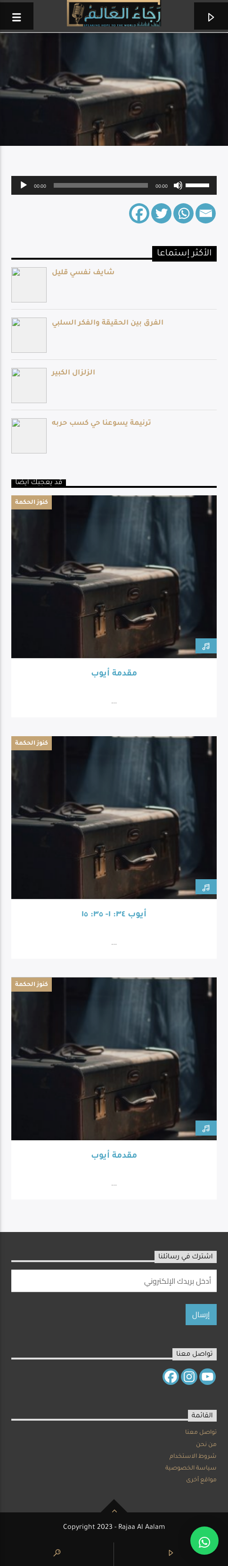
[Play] (23, 185)
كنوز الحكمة (31, 503)
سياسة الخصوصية (191, 1468)
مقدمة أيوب (114, 674)
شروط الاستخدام (193, 1457)
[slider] (101, 185)
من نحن (206, 1445)
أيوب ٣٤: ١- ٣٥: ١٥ (114, 915)
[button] (204, 1540)
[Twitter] (161, 213)
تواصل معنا (201, 1433)
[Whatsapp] (183, 213)
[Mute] (178, 185)
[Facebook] (139, 213)
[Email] (205, 213)
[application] (114, 185)
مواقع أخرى (201, 1480)
